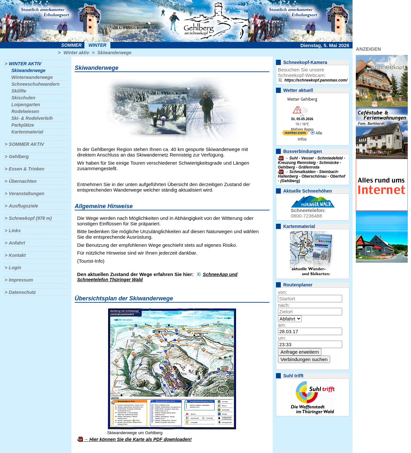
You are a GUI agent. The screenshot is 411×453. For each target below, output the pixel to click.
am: (282, 325)
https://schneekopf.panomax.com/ (315, 80)
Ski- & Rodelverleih (32, 118)
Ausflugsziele (23, 205)
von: (282, 292)
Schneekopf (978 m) (30, 218)
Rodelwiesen (25, 111)
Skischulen (23, 97)
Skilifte (18, 91)
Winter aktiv (76, 52)
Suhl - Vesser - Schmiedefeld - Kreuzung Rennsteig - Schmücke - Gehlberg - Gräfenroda (311, 163)
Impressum (21, 280)
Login (15, 267)
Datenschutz (22, 292)
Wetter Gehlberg (302, 99)
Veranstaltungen (26, 193)
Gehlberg (19, 156)
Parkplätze (22, 125)
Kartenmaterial (27, 131)
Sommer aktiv (26, 144)
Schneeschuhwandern (35, 84)
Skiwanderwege (114, 52)
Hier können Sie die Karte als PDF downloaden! (140, 439)
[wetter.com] (295, 134)
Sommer (71, 45)
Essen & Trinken (26, 168)
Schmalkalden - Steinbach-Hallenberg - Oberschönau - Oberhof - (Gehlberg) (311, 176)
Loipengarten (25, 104)
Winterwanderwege (32, 77)
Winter (97, 45)
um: (282, 338)
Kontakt (17, 255)
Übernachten (23, 181)
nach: (284, 305)
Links (15, 230)
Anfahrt (17, 242)
